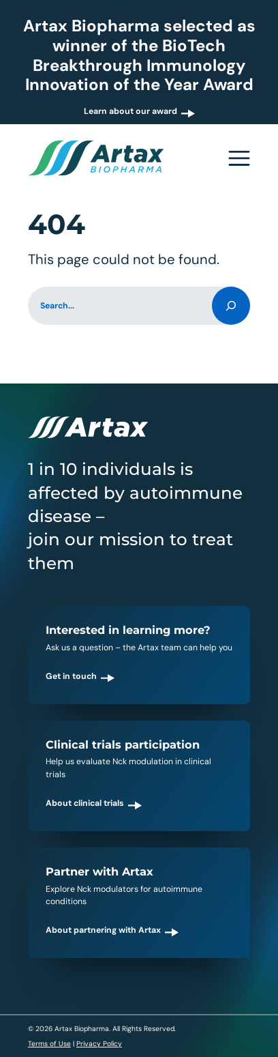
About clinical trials (85, 803)
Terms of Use (49, 1043)
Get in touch (71, 676)
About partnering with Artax (103, 930)
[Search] (231, 306)
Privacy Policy (99, 1043)
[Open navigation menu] (239, 158)
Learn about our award (130, 111)
